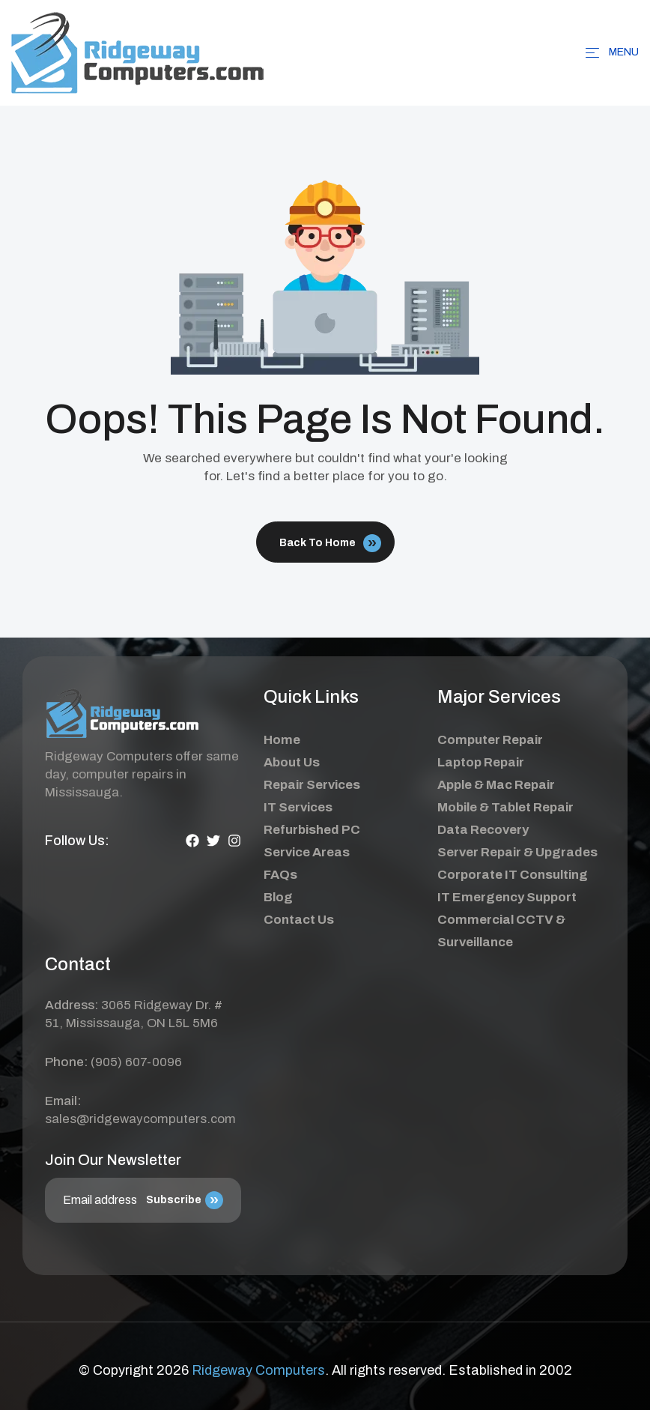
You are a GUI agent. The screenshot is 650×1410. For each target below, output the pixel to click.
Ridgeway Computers (258, 1370)
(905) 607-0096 (136, 1062)
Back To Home (330, 543)
